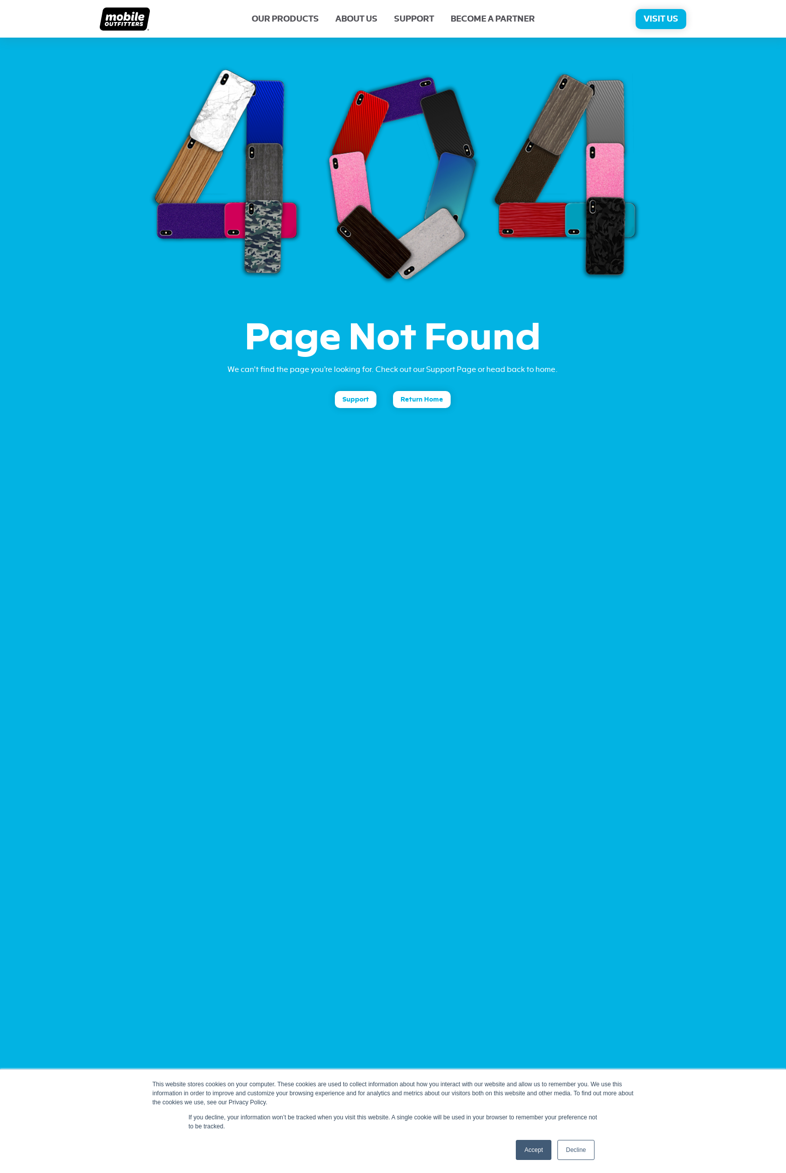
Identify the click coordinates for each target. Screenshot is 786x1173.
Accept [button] (533, 1149)
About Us (356, 19)
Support (414, 19)
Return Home (422, 399)
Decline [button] (576, 1149)
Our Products (285, 19)
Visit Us (661, 19)
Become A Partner (493, 19)
